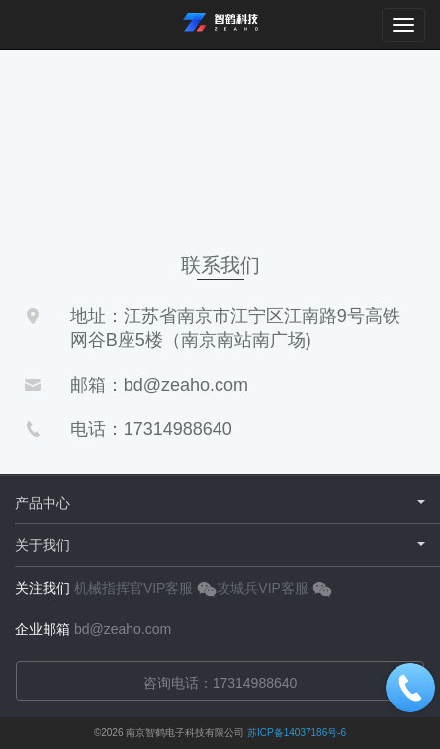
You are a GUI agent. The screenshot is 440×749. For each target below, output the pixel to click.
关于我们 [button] (220, 545)
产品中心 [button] (220, 503)
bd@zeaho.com (122, 629)
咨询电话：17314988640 (220, 683)
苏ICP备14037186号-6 (296, 732)
